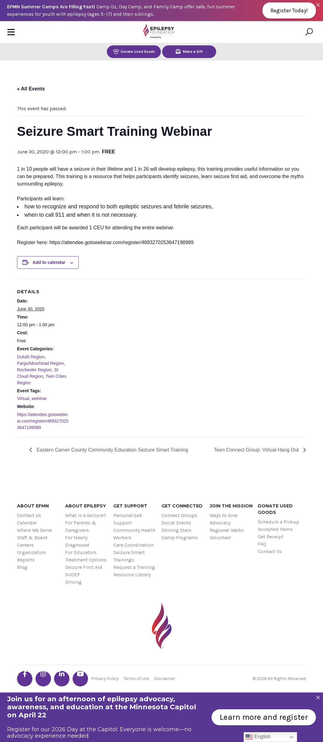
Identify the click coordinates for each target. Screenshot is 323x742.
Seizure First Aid (83, 567)
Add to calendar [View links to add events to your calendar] (49, 262)
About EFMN (33, 506)
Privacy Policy (105, 678)
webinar (39, 398)
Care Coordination (133, 545)
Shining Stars (176, 530)
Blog (22, 567)
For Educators (81, 552)
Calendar (27, 523)
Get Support (130, 506)
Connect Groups (179, 515)
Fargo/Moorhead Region (40, 363)
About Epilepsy (85, 506)
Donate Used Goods (134, 51)
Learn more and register (264, 717)
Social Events (176, 523)
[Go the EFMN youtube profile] (80, 678)
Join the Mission (231, 506)
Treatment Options (86, 560)
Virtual (23, 398)
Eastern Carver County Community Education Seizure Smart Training (111, 449)
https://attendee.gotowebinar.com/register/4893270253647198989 (43, 421)
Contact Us (29, 515)
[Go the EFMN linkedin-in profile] (61, 678)
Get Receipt (270, 537)
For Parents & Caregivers (80, 526)
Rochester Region (34, 369)
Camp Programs (180, 537)
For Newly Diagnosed (77, 541)
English (258, 737)
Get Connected (182, 506)
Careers (25, 545)
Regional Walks (227, 530)
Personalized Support (127, 519)
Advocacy (220, 523)
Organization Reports (31, 556)
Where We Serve (34, 530)
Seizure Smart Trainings (129, 556)
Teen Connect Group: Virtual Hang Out (257, 449)
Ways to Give (223, 515)
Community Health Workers (134, 533)
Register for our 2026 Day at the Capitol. (62, 729)
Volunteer (220, 537)
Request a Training (134, 567)
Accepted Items (275, 529)
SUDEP (72, 574)
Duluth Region (30, 356)
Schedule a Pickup (278, 522)
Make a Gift (189, 51)
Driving (73, 582)
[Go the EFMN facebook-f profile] (24, 678)
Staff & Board (32, 537)
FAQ (262, 544)
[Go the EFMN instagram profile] (43, 678)
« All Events (31, 88)
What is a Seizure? (85, 515)
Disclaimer (164, 678)
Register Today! (289, 10)
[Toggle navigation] (11, 31)
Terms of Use (136, 678)
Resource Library (132, 574)
